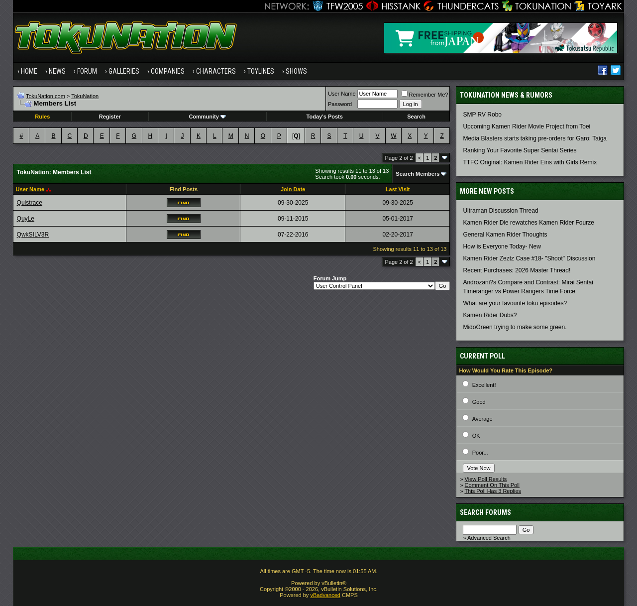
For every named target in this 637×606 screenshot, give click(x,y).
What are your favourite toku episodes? (515, 303)
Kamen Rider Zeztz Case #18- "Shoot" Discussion (529, 258)
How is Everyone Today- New (502, 246)
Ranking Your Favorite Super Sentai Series (519, 150)
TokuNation (85, 96)
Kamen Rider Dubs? (490, 315)
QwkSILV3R (33, 234)
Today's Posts (325, 117)
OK (476, 436)
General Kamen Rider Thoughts (505, 234)
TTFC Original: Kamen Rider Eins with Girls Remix (530, 162)
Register (110, 117)
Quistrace (29, 202)
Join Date (293, 189)
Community (207, 117)
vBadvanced (325, 595)
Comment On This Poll (492, 485)
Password (340, 104)
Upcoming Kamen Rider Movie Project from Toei (526, 126)
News (57, 71)
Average (482, 419)
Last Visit (398, 189)
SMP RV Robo (482, 114)
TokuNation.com (45, 96)
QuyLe (25, 218)
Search (416, 117)
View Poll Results (486, 479)
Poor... (480, 453)
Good (479, 402)
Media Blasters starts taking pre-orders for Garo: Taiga (535, 138)
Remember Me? (424, 95)
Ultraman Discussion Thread (500, 210)
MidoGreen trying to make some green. (514, 327)
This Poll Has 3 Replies (492, 491)
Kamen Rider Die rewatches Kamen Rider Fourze (528, 222)
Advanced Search (489, 538)
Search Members (417, 174)
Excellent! (484, 385)
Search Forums (485, 512)
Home (29, 71)
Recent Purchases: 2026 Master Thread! (516, 270)
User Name (342, 94)
